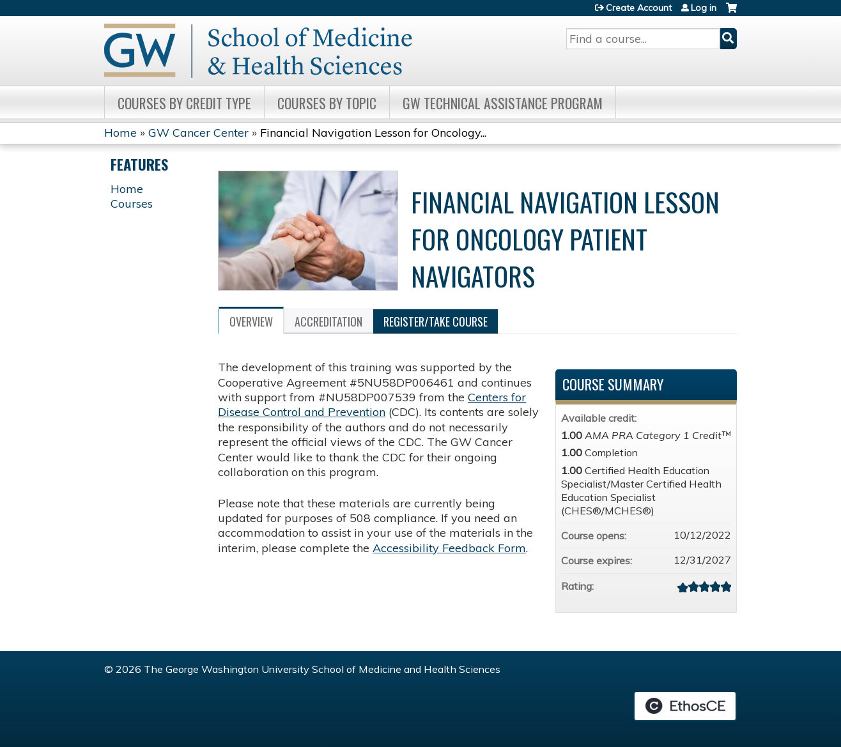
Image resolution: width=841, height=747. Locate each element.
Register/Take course (435, 321)
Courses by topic (326, 103)
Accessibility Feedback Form (449, 548)
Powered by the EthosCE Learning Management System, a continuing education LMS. (685, 706)
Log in (703, 7)
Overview (251, 321)
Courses (132, 203)
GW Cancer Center (198, 132)
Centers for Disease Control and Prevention (372, 404)
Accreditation (328, 321)
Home (120, 132)
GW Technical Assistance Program (503, 103)
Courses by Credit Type (184, 103)
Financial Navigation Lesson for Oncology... (373, 132)
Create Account (639, 7)
